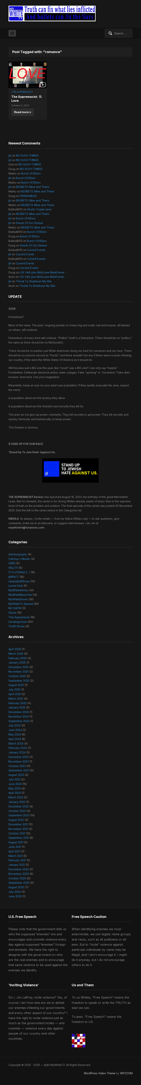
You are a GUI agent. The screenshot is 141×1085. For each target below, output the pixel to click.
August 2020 (16, 887)
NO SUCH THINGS (27, 155)
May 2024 (14, 734)
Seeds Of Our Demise (29, 223)
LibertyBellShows (19, 581)
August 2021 (15, 842)
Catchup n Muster (19, 558)
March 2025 (15, 698)
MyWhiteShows (18, 599)
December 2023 (18, 757)
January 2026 (17, 662)
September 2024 (19, 721)
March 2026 (15, 653)
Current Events (36, 250)
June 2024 (15, 730)
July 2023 (14, 779)
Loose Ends (15, 585)
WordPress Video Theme (99, 1073)
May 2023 (14, 788)
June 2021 (14, 846)
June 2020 (15, 896)
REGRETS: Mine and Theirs (32, 186)
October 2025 (17, 676)
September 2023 (18, 770)
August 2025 (16, 685)
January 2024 (17, 752)
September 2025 (18, 680)
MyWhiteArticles (18, 590)
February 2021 (17, 860)
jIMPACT (13, 576)
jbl (9, 155)
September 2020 (19, 882)
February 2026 (17, 658)
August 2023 (16, 774)
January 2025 (16, 707)
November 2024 (18, 716)
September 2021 (18, 837)
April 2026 (14, 649)
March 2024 (15, 743)
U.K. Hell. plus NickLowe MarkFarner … (43, 272)
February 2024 (17, 747)
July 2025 (14, 689)
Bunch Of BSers (31, 173)
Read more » (22, 112)
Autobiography (17, 554)
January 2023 (16, 801)
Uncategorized (17, 621)
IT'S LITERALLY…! (19, 572)
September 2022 (18, 815)
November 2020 (18, 873)
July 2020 (14, 891)
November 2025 (18, 671)
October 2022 (17, 811)
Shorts (12, 612)
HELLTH (13, 567)
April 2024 (14, 739)
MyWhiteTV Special (20, 603)
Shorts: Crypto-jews (39, 209)
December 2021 (18, 824)
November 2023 (18, 761)
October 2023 (17, 766)
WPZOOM (126, 1073)
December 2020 (18, 869)
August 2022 (16, 819)
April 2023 (14, 792)
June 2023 (15, 784)
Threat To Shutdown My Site (34, 281)
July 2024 (14, 725)
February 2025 (17, 703)
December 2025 (18, 667)
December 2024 (18, 712)
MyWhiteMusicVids (20, 594)
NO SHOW (14, 608)
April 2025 (14, 694)
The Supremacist (22, 91)
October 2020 (17, 878)
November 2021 (18, 828)
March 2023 (15, 797)
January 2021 (16, 864)
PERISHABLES (28, 196)
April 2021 (14, 851)
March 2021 (15, 855)
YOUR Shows (16, 626)
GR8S (11, 563)
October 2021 (16, 833)
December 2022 (18, 806)
